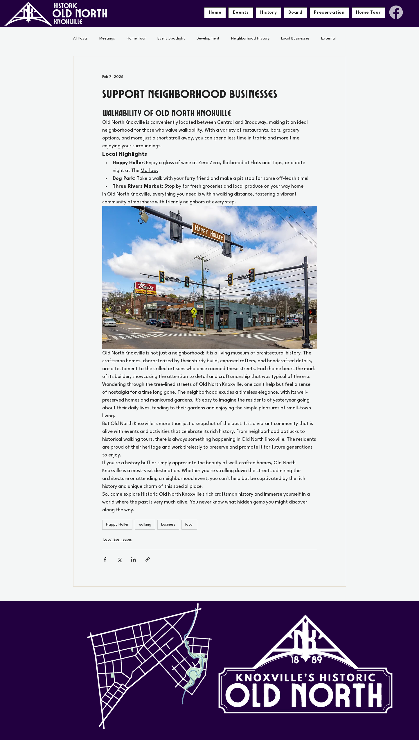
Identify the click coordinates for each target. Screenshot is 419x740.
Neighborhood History (250, 38)
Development (208, 38)
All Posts (80, 38)
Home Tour (136, 38)
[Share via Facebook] (105, 559)
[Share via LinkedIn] (133, 559)
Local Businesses (295, 38)
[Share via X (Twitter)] (119, 559)
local (189, 524)
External (328, 38)
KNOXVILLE (67, 21)
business (168, 524)
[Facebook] (396, 12)
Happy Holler (117, 524)
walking (145, 524)
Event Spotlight (171, 38)
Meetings (107, 38)
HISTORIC (65, 5)
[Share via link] (147, 559)
